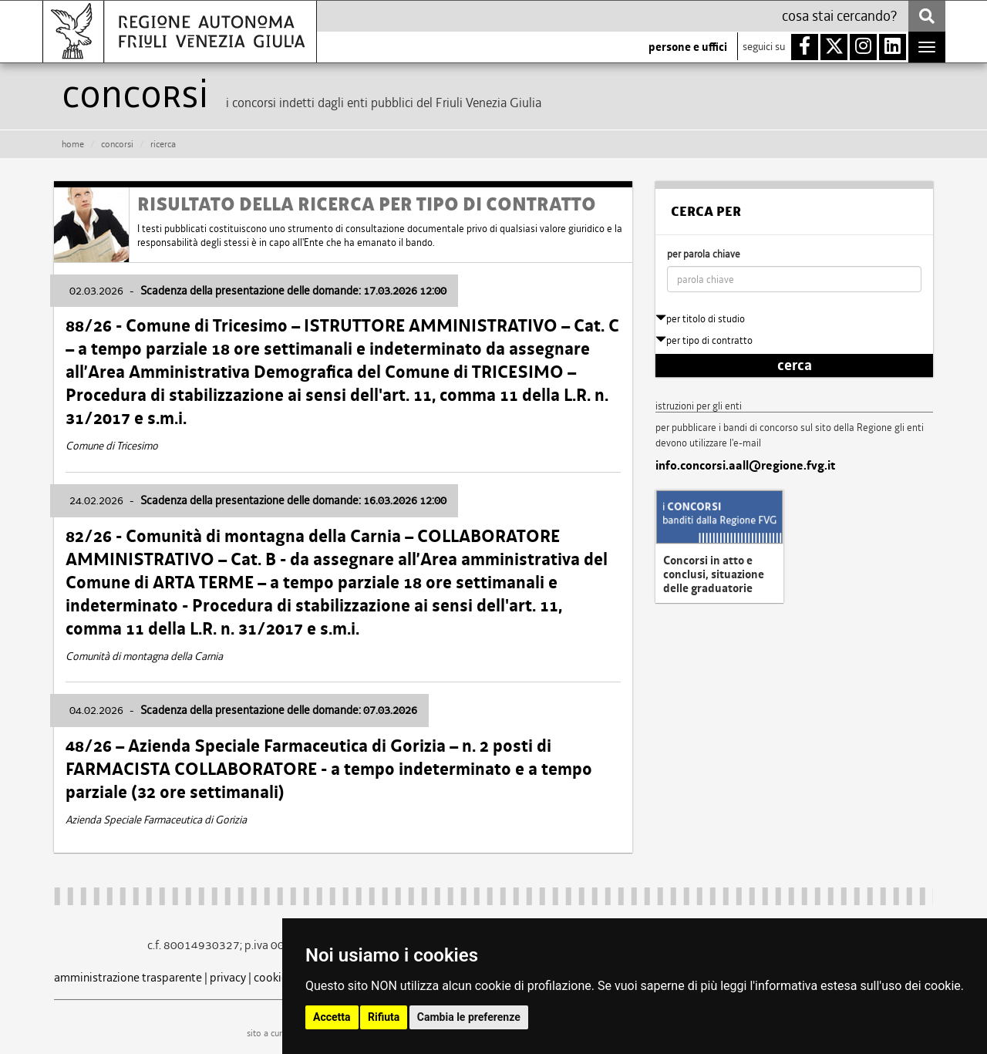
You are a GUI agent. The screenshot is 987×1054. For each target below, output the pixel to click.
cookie (271, 977)
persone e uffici (687, 47)
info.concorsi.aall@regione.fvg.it (745, 466)
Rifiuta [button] (383, 1017)
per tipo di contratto (704, 340)
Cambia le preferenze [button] (468, 1017)
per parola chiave (703, 254)
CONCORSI (117, 144)
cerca (794, 365)
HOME (73, 144)
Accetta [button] (332, 1017)
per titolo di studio (700, 318)
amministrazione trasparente (128, 977)
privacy (228, 977)
